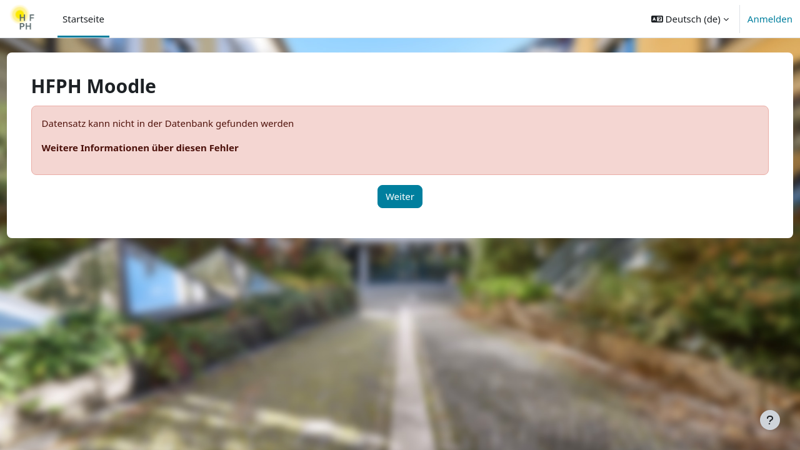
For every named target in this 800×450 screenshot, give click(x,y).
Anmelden (770, 18)
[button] (690, 19)
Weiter (400, 196)
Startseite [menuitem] (83, 18)
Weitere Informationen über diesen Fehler (163, 147)
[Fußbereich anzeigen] (770, 420)
